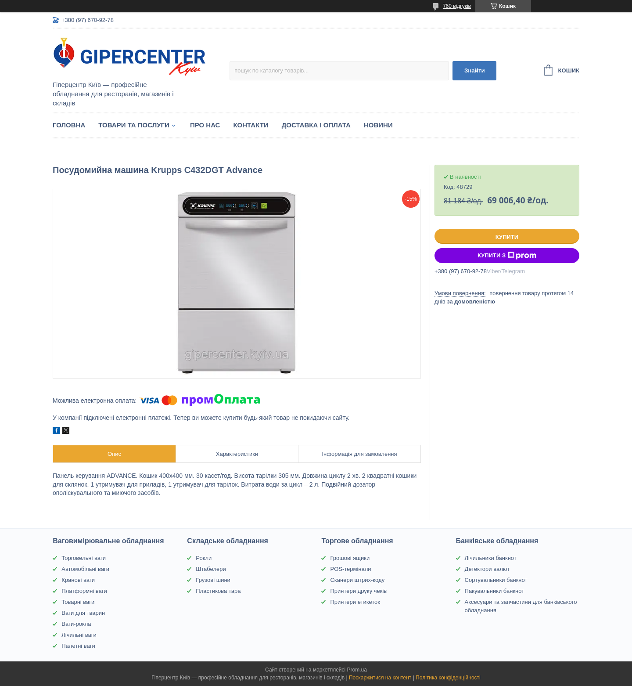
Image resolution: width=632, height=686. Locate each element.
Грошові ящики (350, 558)
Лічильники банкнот (491, 558)
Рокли (204, 558)
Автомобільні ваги (85, 569)
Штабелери (211, 569)
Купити (507, 237)
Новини (378, 125)
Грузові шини (213, 580)
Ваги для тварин (83, 613)
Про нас (205, 125)
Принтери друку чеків (358, 591)
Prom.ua (357, 670)
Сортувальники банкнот (496, 580)
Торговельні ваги (83, 558)
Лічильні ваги (79, 635)
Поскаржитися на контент (380, 678)
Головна (69, 125)
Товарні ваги (77, 602)
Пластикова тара (218, 591)
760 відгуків (457, 6)
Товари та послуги (133, 125)
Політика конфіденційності (448, 678)
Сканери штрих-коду (357, 580)
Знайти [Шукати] (474, 70)
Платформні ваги (84, 591)
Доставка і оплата (316, 125)
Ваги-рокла (76, 624)
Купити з (507, 256)
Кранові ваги (78, 580)
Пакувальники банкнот (494, 591)
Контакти (250, 125)
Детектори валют (487, 569)
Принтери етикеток (355, 602)
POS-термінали (350, 569)
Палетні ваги (78, 646)
